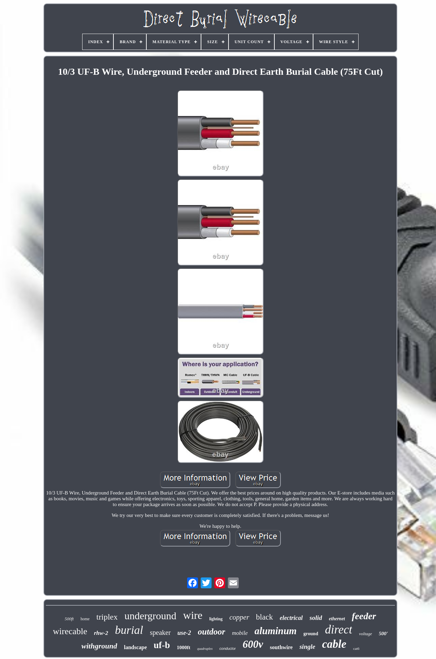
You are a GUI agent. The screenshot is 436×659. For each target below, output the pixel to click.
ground (311, 633)
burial (129, 630)
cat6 (356, 648)
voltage (365, 633)
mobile (240, 633)
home (85, 619)
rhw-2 (101, 633)
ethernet (337, 618)
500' (383, 633)
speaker (160, 632)
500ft (69, 618)
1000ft (183, 647)
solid (316, 617)
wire (192, 615)
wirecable (70, 631)
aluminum (275, 630)
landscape (135, 647)
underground (151, 615)
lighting (215, 619)
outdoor (211, 631)
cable (334, 644)
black (264, 617)
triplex (107, 616)
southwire (281, 647)
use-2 (184, 632)
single (307, 646)
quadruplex (205, 649)
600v (252, 644)
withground (99, 646)
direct (338, 629)
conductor (227, 648)
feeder (364, 616)
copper (239, 617)
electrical (291, 617)
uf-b (162, 645)
